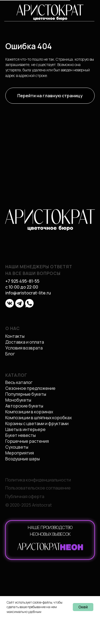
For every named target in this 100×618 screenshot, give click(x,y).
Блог (10, 354)
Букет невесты (20, 435)
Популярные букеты (25, 394)
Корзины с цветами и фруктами (37, 423)
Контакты (15, 336)
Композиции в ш (21, 418)
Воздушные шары (22, 459)
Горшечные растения (27, 441)
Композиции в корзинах (29, 412)
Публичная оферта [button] (24, 496)
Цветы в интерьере (25, 429)
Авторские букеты (24, 406)
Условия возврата (24, 348)
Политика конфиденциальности (38, 480)
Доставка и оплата (24, 342)
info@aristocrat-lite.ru (28, 293)
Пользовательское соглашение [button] (38, 488)
